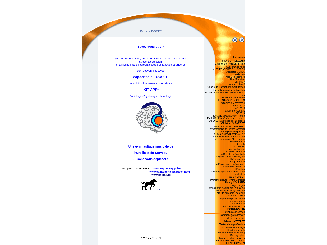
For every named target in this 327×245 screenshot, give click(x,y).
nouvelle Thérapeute (233, 60)
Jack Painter (238, 146)
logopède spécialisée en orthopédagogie (232, 199)
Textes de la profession (232, 224)
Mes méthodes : (237, 149)
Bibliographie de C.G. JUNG (230, 240)
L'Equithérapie (237, 161)
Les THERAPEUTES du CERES (228, 69)
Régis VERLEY (236, 176)
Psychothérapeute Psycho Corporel (227, 179)
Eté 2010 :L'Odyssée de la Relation (227, 120)
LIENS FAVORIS (235, 243)
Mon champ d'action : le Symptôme (227, 188)
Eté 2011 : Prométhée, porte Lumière (226, 118)
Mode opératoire (236, 218)
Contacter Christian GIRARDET (229, 126)
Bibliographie (237, 235)
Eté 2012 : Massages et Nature (229, 115)
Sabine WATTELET (234, 221)
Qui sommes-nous (235, 66)
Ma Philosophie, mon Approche (229, 136)
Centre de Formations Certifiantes (226, 87)
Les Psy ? (240, 82)
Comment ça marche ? (232, 215)
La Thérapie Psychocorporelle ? (229, 134)
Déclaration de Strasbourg (231, 232)
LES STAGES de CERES (231, 100)
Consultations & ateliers (233, 206)
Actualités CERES (235, 72)
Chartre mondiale (236, 230)
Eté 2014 (240, 113)
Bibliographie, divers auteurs (230, 238)
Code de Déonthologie (233, 227)
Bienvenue (239, 57)
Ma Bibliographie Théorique (231, 193)
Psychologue (238, 185)
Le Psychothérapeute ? (233, 131)
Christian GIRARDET (233, 123)
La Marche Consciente (233, 166)
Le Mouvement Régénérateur (230, 164)
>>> (150, 189)
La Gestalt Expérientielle (232, 154)
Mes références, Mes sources (230, 139)
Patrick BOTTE (236, 208)
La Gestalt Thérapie (235, 151)
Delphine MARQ (236, 195)
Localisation (239, 74)
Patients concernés (234, 211)
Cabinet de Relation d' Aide (230, 63)
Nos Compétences (235, 77)
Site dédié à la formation (232, 97)
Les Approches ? (236, 84)
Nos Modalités (237, 79)
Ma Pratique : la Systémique (230, 190)
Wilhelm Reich (237, 141)
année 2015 (239, 108)
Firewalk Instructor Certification (229, 90)
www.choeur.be (161, 174)
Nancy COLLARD (235, 182)
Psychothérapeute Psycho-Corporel (227, 129)
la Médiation (239, 169)
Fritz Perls (240, 144)
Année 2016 (239, 105)
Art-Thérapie (238, 203)
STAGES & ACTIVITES (233, 103)
